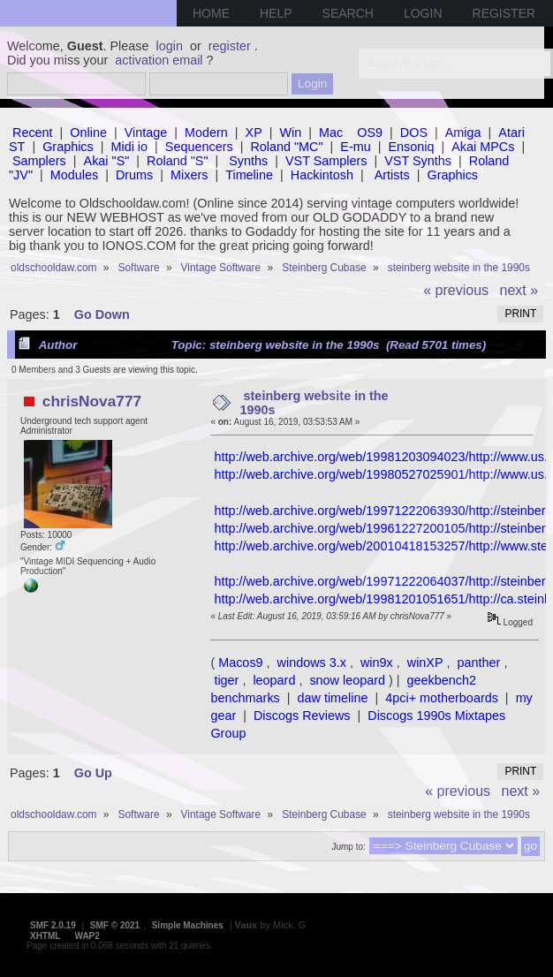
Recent (32, 132)
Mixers (189, 175)
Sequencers (199, 147)
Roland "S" (177, 161)
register (229, 46)
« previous (456, 290)
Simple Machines (187, 925)
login (169, 46)
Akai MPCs (482, 147)
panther (479, 662)
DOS (414, 132)
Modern (206, 132)
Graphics (68, 147)
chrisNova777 (91, 401)
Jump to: (348, 847)
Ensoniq (411, 147)
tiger (226, 680)
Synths (248, 161)
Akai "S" (107, 161)
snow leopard (347, 680)
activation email (158, 60)
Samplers (39, 161)
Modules (74, 175)
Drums (134, 175)
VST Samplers (326, 161)
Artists (392, 175)
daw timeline (333, 698)
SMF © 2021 (115, 925)
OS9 (370, 132)
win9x (376, 662)
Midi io (129, 147)
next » (519, 290)
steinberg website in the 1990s (314, 403)
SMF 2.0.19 (53, 925)
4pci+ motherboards (441, 698)
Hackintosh (322, 175)
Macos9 (240, 662)
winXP (425, 662)
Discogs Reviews (302, 715)
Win (291, 132)
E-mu (355, 147)
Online (88, 132)
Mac (331, 132)
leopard (274, 680)
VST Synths (417, 161)
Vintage (146, 132)
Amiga (463, 132)
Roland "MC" (286, 147)
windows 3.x (311, 662)
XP (254, 132)
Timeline (249, 175)
